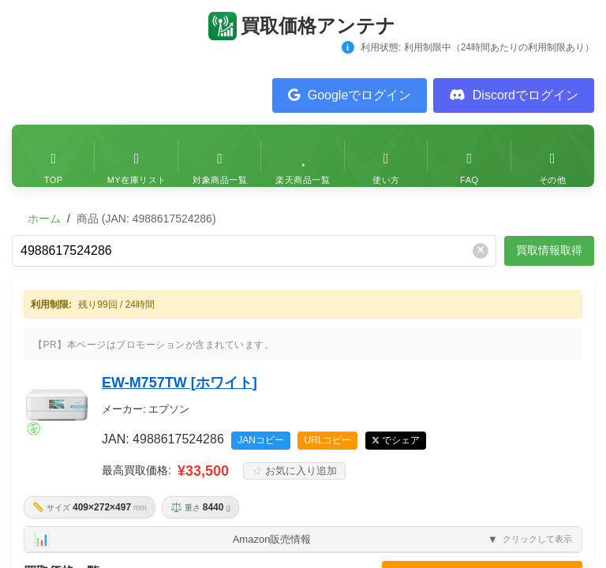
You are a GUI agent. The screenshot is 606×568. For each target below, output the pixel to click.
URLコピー (327, 440)
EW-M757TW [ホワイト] (179, 382)
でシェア (401, 440)
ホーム (44, 218)
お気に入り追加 (294, 471)
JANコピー (261, 440)
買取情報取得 (549, 250)
